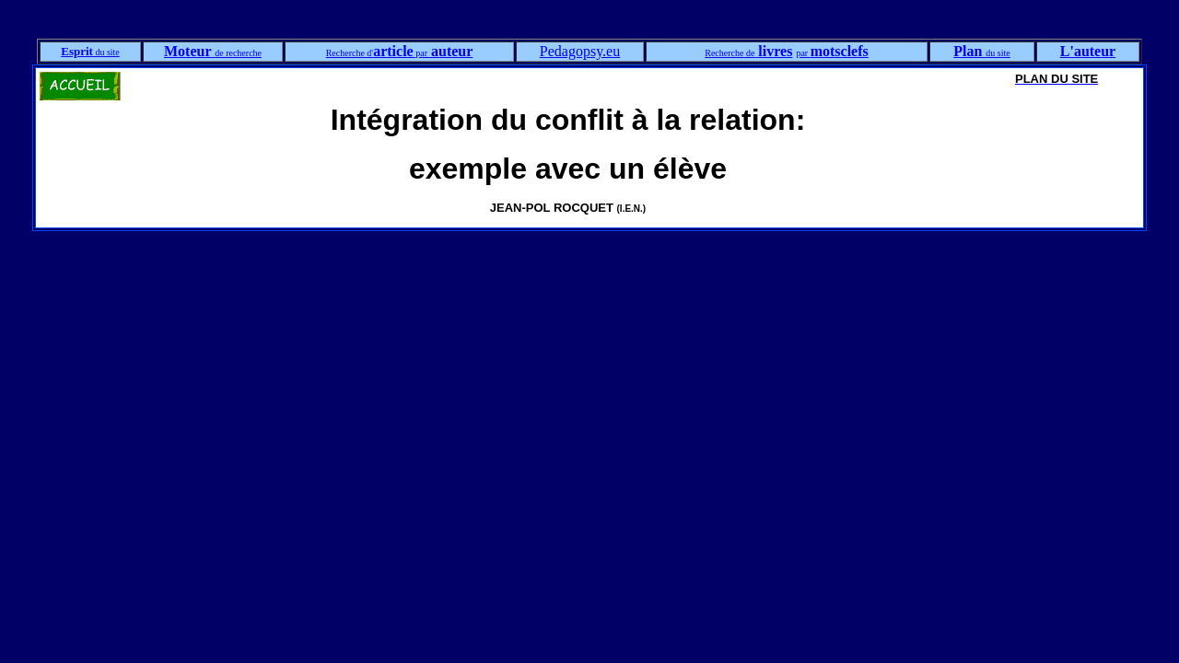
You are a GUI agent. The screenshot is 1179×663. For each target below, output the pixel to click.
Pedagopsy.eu (580, 51)
